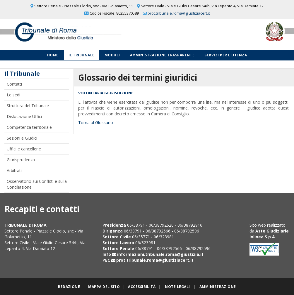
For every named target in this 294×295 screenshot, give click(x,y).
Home (53, 55)
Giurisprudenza (21, 159)
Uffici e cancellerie (24, 149)
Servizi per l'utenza (225, 55)
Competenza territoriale (29, 127)
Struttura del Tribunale (28, 105)
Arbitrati (14, 170)
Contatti (14, 84)
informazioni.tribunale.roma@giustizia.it (160, 254)
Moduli (112, 55)
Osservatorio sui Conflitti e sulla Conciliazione (37, 184)
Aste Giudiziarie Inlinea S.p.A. (269, 234)
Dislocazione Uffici (24, 116)
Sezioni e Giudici (22, 138)
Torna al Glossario (95, 122)
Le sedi (13, 95)
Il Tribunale (82, 55)
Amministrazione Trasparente (162, 55)
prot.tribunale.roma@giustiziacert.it (179, 13)
